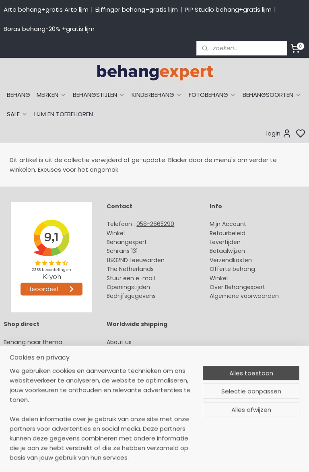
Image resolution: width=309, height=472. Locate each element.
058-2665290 (155, 224)
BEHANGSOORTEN (272, 94)
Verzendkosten (231, 260)
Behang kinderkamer (33, 387)
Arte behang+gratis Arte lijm (46, 9)
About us (119, 342)
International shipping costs (146, 360)
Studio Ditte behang (32, 369)
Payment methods (134, 351)
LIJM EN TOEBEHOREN (63, 114)
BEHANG (18, 94)
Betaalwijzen (227, 251)
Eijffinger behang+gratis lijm (136, 9)
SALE (17, 114)
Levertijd (221, 242)
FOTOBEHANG (212, 94)
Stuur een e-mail (132, 278)
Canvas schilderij (28, 423)
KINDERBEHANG (157, 94)
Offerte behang (232, 269)
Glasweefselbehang (32, 405)
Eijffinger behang (28, 360)
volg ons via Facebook (150, 378)
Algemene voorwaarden (244, 296)
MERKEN (51, 94)
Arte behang (21, 351)
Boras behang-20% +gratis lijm (49, 29)
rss (230, 457)
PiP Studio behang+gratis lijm (228, 9)
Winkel (219, 278)
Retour (219, 233)
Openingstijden (128, 287)
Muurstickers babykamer (39, 396)
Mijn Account (228, 224)
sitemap (213, 457)
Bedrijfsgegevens (131, 296)
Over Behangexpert (237, 287)
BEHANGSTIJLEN (99, 94)
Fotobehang (21, 414)
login (279, 133)
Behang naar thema (33, 342)
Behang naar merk (30, 378)
